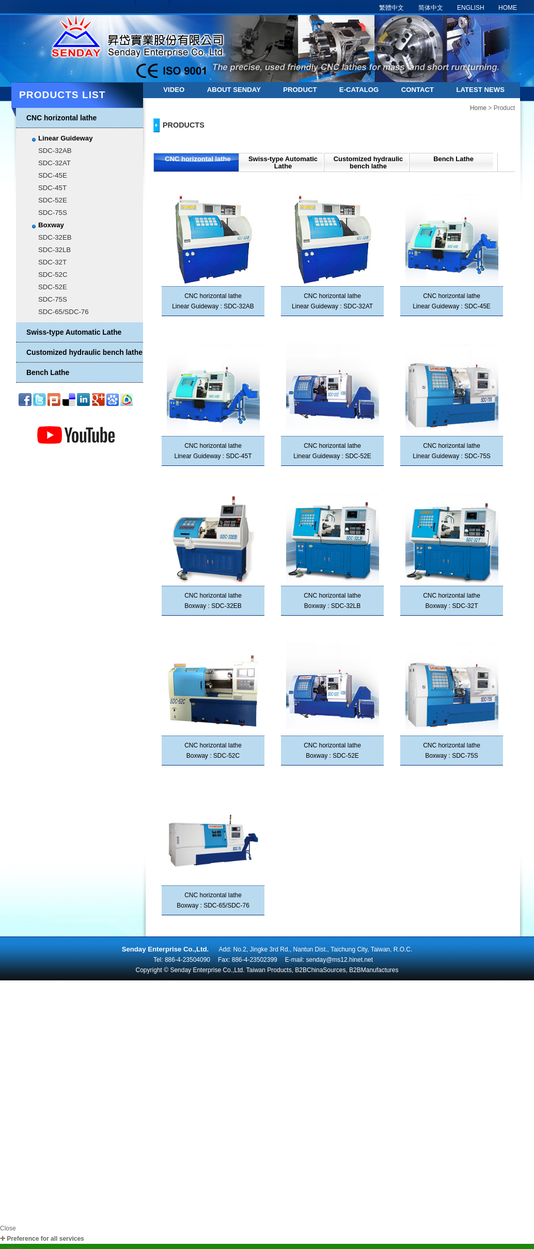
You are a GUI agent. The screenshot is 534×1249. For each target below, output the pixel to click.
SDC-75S (52, 212)
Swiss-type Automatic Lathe (73, 332)
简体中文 (430, 7)
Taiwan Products (269, 970)
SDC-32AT (54, 163)
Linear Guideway (65, 138)
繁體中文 (391, 7)
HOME (507, 7)
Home (478, 108)
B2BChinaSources (320, 970)
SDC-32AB (55, 150)
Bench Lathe (47, 372)
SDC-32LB (54, 250)
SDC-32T (52, 262)
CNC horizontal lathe (61, 118)
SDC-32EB (55, 237)
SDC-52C (52, 274)
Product (300, 89)
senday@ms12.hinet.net (339, 959)
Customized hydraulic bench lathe (84, 352)
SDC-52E (52, 200)
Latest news (480, 89)
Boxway (51, 225)
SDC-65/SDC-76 (63, 312)
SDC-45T (52, 188)
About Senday (234, 89)
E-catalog (359, 89)
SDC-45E (52, 175)
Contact (417, 89)
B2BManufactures (373, 970)
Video (173, 89)
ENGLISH (470, 7)
